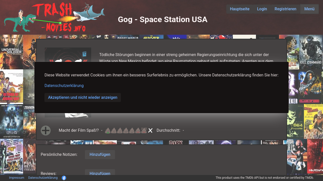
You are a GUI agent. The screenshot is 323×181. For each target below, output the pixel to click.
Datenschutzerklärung (64, 85)
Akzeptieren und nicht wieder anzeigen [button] (82, 97)
